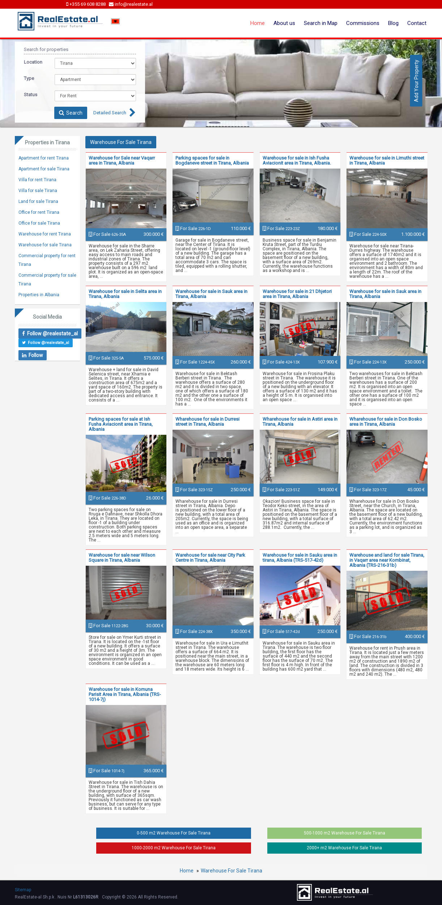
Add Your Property (416, 80)
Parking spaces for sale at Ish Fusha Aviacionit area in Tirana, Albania (121, 424)
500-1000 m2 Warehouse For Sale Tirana (344, 833)
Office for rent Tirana (38, 212)
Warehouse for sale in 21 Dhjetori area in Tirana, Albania (297, 294)
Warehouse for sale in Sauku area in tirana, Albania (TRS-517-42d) (300, 557)
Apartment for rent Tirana (43, 158)
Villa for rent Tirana (37, 179)
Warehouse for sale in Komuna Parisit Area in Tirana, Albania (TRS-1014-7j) (125, 694)
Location (33, 62)
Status (30, 94)
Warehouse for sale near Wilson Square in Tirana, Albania (122, 557)
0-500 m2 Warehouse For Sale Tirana (174, 833)
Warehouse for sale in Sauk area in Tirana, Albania (211, 294)
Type (29, 78)
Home (257, 23)
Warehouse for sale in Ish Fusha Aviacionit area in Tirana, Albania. (297, 160)
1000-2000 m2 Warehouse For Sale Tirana (174, 847)
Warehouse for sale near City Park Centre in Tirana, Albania (210, 557)
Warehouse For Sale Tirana (231, 871)
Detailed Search (109, 112)
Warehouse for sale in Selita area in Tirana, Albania (125, 294)
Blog (393, 23)
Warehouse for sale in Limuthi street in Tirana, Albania (386, 160)
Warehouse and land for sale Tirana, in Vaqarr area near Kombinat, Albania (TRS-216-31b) (386, 560)
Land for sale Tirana (38, 201)
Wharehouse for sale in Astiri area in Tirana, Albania (300, 421)
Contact (416, 23)
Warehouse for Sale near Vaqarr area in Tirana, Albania (122, 160)
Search (70, 113)
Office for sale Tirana (39, 223)
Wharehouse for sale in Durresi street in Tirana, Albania (207, 421)
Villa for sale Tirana (37, 190)
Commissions (362, 23)
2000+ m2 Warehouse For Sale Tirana (344, 847)
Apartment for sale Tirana (43, 168)
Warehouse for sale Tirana (45, 244)
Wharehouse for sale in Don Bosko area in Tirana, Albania (385, 421)
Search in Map (320, 23)
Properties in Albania (38, 294)
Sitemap (23, 889)
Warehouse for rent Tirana (44, 234)
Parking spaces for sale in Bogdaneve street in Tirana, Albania (212, 160)
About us (284, 23)
